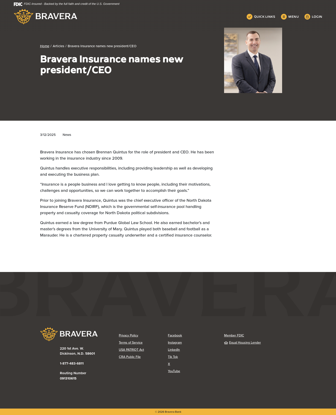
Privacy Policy (143, 335)
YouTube (192, 371)
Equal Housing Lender (242, 342)
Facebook (192, 335)
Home (44, 46)
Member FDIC (234, 335)
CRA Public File (143, 356)
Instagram (192, 342)
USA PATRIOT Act (131, 349)
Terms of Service (131, 342)
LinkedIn (192, 349)
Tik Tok (191, 356)
